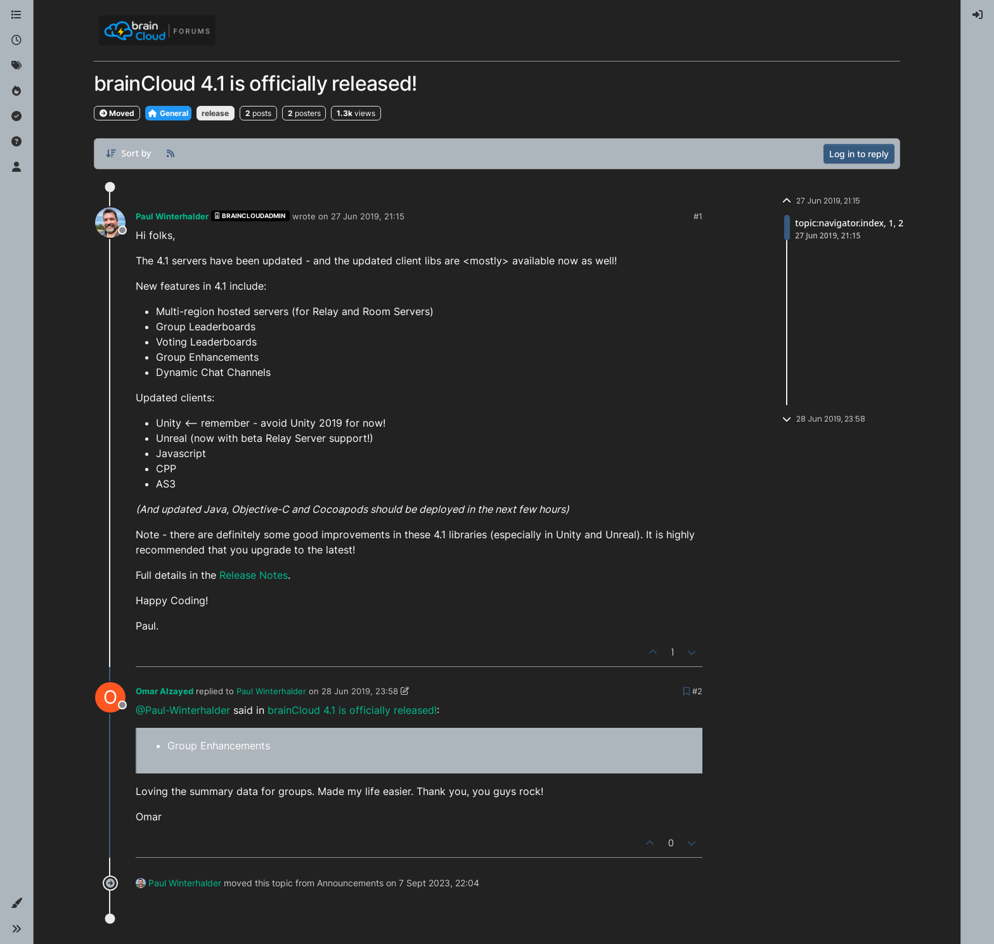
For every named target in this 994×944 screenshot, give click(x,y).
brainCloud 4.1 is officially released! (352, 710)
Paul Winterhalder (172, 216)
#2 (697, 691)
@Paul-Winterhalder (183, 710)
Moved (117, 113)
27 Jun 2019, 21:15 (367, 216)
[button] (16, 903)
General (168, 113)
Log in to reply (859, 153)
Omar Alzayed (164, 691)
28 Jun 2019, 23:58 (359, 691)
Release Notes (253, 575)
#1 (698, 216)
